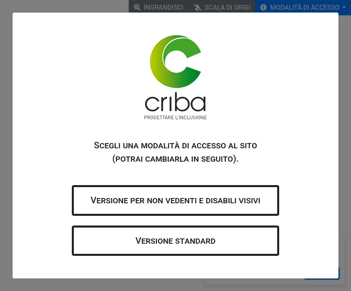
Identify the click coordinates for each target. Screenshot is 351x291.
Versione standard (176, 240)
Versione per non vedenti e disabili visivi (176, 200)
